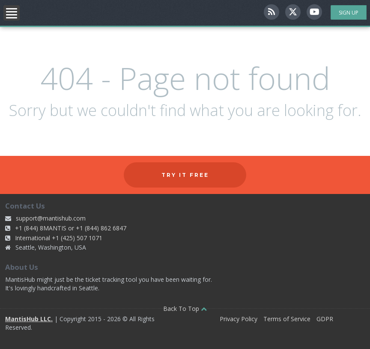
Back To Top (185, 308)
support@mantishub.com (51, 218)
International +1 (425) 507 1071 (58, 238)
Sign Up (348, 12)
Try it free (185, 175)
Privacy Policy (238, 319)
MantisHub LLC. (29, 319)
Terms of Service (286, 319)
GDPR (324, 319)
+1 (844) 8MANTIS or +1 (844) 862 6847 (70, 228)
